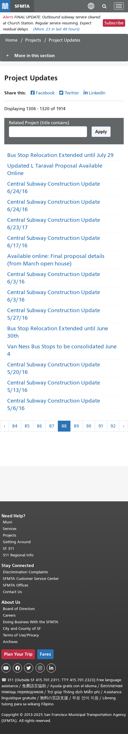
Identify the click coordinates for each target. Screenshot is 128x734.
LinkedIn (97, 93)
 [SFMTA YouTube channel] (6, 668)
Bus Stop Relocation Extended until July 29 (60, 155)
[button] (91, 6)
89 (76, 426)
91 (101, 426)
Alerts (8, 17)
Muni (7, 522)
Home (11, 40)
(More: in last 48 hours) (56, 29)
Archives (10, 641)
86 (39, 426)
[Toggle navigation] (119, 6)
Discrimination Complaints (25, 572)
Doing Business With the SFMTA (30, 622)
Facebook (45, 93)
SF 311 (8, 548)
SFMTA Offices (15, 585)
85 (27, 426)
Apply (101, 131)
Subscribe (114, 23)
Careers (9, 615)
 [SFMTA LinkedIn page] (51, 668)
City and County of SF (22, 628)
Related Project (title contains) (39, 122)
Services (9, 528)
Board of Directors (19, 608)
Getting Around (17, 541)
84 (14, 426)
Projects (33, 40)
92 (113, 426)
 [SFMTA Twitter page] (28, 668)
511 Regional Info (18, 555)
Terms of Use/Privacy (21, 635)
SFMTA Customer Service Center (31, 578)
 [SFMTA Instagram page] (40, 668)
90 (88, 426)
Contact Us (12, 591)
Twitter (72, 93)
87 (51, 426)
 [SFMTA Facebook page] (17, 668)
